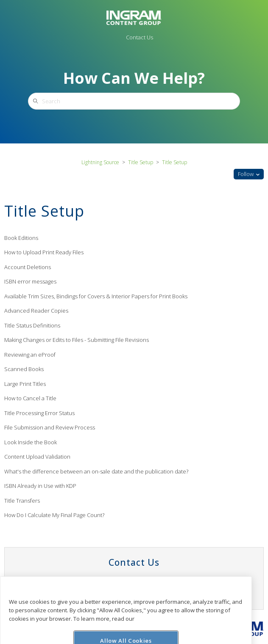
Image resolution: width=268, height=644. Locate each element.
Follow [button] (246, 174)
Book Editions (21, 238)
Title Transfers (22, 500)
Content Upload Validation (37, 456)
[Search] (134, 101)
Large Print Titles (25, 384)
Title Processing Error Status (39, 413)
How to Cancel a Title (30, 398)
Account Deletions (27, 267)
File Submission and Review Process (49, 427)
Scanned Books (24, 369)
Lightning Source (100, 162)
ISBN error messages (30, 281)
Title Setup (140, 162)
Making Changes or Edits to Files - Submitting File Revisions (76, 340)
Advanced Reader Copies (36, 310)
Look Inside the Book (30, 442)
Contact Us (139, 37)
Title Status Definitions (32, 325)
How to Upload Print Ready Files (44, 252)
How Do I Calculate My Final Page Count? (54, 515)
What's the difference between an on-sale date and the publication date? (96, 471)
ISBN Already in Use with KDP (40, 486)
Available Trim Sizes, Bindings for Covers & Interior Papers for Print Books (95, 296)
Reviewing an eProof (30, 354)
